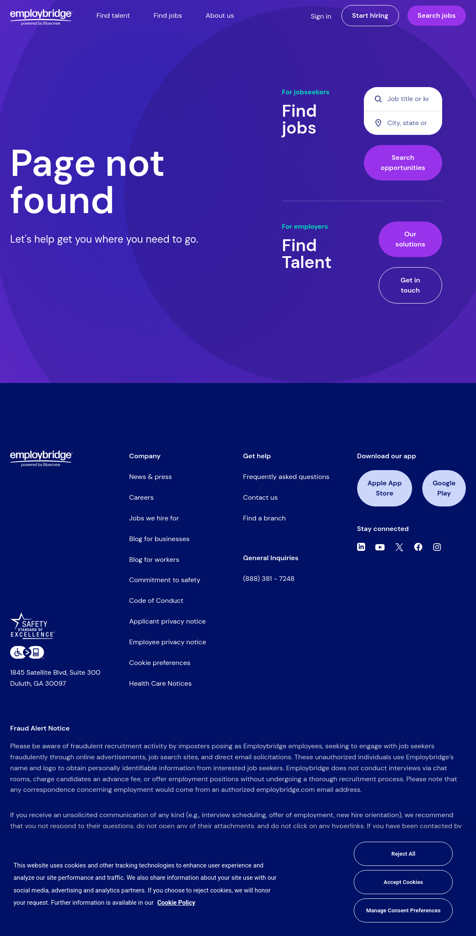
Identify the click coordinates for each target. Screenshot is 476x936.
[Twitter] (399, 547)
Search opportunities (403, 162)
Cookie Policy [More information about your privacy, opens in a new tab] (176, 902)
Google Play (444, 488)
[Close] (462, 882)
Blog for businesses (159, 538)
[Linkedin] (361, 547)
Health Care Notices (160, 683)
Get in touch (410, 285)
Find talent (113, 15)
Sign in (321, 16)
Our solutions (410, 239)
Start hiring (370, 15)
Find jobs (168, 15)
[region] (238, 882)
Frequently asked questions (286, 476)
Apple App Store (384, 488)
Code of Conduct (156, 600)
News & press (150, 476)
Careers (141, 497)
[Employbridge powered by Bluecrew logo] (41, 459)
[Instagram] (437, 547)
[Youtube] (380, 547)
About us (220, 15)
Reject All (403, 854)
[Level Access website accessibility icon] (27, 652)
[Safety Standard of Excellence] (35, 629)
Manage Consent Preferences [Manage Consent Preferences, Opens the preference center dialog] (403, 910)
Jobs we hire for (154, 518)
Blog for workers (154, 559)
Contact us (260, 497)
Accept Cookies (403, 882)
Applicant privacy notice (167, 621)
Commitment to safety (164, 579)
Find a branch (264, 518)
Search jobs (437, 15)
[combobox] (403, 123)
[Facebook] (418, 547)
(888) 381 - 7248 (269, 578)
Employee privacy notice (167, 642)
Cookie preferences (159, 662)
